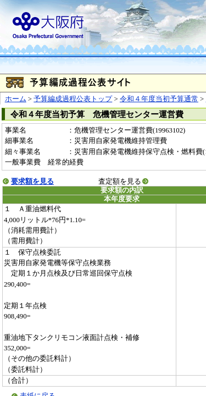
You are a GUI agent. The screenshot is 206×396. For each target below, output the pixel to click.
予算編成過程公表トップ (73, 99)
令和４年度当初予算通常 (159, 99)
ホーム (15, 99)
